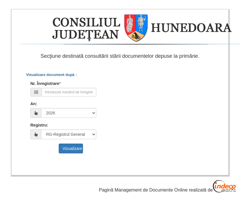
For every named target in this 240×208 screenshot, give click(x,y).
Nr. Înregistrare (44, 83)
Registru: (39, 125)
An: (33, 103)
